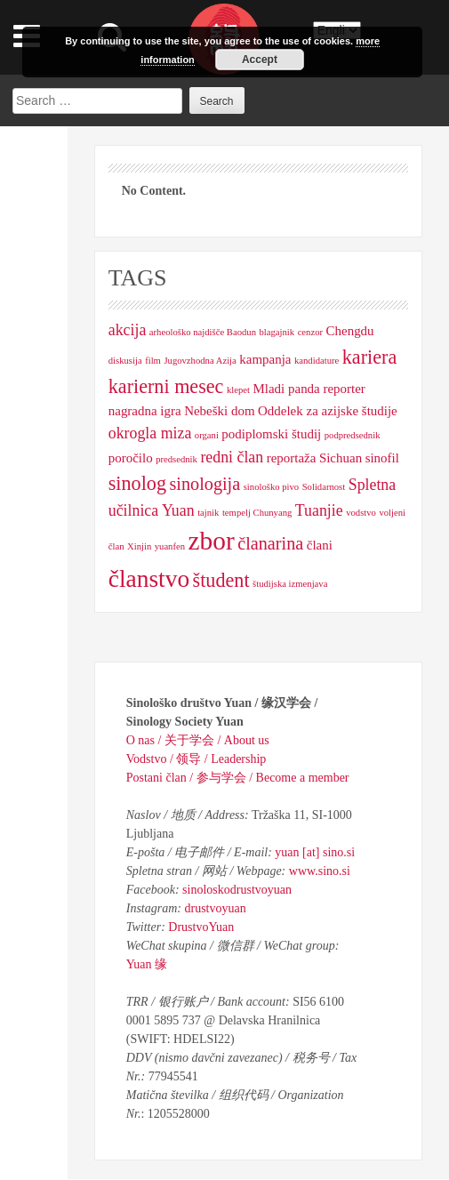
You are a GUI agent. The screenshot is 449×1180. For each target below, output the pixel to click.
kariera (369, 357)
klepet (238, 390)
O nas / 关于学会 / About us (197, 740)
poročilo (130, 458)
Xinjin (139, 546)
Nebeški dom (219, 411)
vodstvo (361, 513)
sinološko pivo (271, 487)
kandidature (316, 360)
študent (221, 580)
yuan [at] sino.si (315, 852)
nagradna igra (144, 411)
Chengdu (350, 331)
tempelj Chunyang (257, 513)
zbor (211, 540)
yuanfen (170, 546)
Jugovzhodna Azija (200, 360)
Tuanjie (319, 510)
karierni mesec (166, 386)
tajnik (208, 513)
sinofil (382, 458)
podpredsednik (353, 435)
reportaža (292, 458)
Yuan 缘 (146, 964)
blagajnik (276, 332)
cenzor (310, 332)
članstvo (148, 579)
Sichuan (340, 458)
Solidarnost (324, 487)
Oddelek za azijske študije (327, 411)
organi (207, 435)
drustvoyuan (214, 908)
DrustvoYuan (201, 927)
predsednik (176, 459)
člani (320, 545)
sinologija (204, 484)
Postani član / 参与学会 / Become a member (237, 777)
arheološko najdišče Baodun (202, 332)
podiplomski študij (271, 434)
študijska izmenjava (290, 584)
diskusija (125, 360)
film (153, 360)
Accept (259, 59)
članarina (270, 543)
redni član (231, 457)
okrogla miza (150, 433)
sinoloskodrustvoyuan (237, 889)
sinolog (137, 483)
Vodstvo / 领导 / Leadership (196, 759)
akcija (127, 330)
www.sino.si (319, 871)
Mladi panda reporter (309, 388)
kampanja (265, 359)
